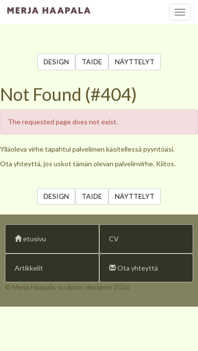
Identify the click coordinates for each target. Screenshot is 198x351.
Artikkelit (29, 268)
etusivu (30, 238)
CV (114, 238)
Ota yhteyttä (133, 268)
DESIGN (56, 62)
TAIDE (92, 62)
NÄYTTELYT (134, 62)
